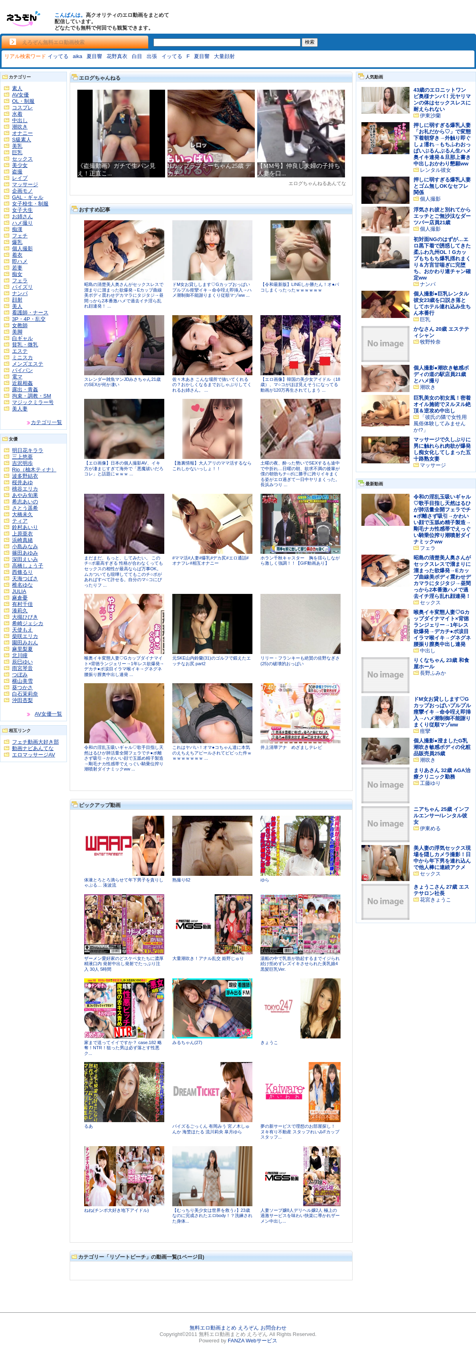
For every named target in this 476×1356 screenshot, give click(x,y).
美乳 (17, 146)
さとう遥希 (25, 508)
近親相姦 (22, 383)
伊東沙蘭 (430, 116)
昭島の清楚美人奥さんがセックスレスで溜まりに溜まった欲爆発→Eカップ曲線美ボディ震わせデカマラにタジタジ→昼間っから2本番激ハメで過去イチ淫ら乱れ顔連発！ (442, 577)
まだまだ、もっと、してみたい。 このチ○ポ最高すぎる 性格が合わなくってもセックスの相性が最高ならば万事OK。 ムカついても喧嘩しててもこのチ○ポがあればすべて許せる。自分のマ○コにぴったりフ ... (123, 571)
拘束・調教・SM (31, 396)
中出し (20, 120)
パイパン (22, 370)
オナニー (22, 133)
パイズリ (22, 287)
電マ (17, 377)
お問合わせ (273, 1328)
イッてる (58, 56)
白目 (137, 56)
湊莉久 (20, 611)
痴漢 (17, 229)
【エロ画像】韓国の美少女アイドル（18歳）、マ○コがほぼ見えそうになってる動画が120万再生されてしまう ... (300, 384)
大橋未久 (22, 514)
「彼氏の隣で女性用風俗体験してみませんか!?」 (440, 423)
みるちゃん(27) (187, 1042)
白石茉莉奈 (25, 694)
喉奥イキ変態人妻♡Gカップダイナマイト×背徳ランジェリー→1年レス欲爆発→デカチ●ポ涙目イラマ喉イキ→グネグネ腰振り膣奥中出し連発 (442, 628)
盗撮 (17, 172)
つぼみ (20, 675)
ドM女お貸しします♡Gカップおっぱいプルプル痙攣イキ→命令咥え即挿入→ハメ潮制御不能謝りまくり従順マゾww (442, 712)
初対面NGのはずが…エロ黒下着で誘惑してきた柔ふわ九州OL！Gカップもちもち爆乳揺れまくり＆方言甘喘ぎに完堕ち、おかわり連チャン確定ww (442, 258)
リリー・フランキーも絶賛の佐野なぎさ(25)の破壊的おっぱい (300, 661)
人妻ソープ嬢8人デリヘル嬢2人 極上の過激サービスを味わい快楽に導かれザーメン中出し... (300, 1215)
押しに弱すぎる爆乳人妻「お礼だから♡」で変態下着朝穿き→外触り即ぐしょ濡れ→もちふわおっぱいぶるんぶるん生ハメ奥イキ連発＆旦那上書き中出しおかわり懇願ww (442, 144)
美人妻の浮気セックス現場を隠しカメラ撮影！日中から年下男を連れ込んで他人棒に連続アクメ (442, 857)
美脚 (17, 332)
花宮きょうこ (435, 900)
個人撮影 (22, 248)
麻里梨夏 (22, 649)
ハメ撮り (22, 223)
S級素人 (21, 140)
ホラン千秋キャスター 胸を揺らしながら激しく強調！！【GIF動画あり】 (300, 560)
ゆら (264, 879)
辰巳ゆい (22, 662)
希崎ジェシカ (27, 623)
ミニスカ (22, 357)
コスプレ (22, 108)
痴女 (17, 274)
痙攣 (425, 731)
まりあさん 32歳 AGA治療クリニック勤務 (441, 773)
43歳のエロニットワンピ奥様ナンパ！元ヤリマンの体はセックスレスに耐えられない (442, 99)
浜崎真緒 (22, 540)
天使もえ (22, 630)
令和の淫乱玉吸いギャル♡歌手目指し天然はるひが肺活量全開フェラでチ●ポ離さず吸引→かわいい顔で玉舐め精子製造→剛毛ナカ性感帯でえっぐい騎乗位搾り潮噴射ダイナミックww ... (123, 758)
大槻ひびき (25, 617)
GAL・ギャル (27, 197)
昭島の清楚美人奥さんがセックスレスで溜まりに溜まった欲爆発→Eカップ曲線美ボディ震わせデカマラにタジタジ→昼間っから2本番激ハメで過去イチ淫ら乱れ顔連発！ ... (123, 295)
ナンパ (20, 293)
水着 (17, 114)
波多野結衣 (25, 476)
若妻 (17, 268)
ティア (20, 521)
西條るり (22, 572)
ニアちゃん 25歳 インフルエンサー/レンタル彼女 (441, 815)
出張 (152, 56)
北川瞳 (20, 655)
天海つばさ (25, 578)
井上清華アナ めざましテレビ (291, 747)
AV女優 (20, 95)
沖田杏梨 (22, 700)
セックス (22, 159)
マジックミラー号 (33, 402)
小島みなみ (25, 546)
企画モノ (22, 191)
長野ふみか (433, 673)
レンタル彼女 (435, 170)
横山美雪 (22, 681)
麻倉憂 (20, 598)
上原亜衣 (22, 534)
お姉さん (22, 216)
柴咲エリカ (25, 636)
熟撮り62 (181, 879)
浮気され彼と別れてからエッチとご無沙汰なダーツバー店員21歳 (442, 216)
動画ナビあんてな (33, 748)
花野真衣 (117, 56)
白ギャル (22, 338)
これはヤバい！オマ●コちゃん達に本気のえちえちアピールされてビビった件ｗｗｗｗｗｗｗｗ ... (212, 752)
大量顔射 (224, 56)
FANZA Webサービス (252, 1341)
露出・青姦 (25, 389)
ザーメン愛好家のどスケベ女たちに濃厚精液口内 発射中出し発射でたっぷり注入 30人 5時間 (123, 964)
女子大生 (22, 210)
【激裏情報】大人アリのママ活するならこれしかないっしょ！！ (212, 466)
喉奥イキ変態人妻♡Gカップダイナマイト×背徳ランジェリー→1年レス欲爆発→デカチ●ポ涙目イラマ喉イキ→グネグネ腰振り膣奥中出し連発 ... (124, 666)
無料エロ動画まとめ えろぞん (224, 1328)
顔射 (17, 300)
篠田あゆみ (25, 553)
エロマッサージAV (33, 755)
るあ (88, 1126)
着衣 (17, 255)
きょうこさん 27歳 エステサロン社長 (441, 890)
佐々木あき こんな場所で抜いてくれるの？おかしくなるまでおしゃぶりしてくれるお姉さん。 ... (212, 384)
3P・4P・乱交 (29, 319)
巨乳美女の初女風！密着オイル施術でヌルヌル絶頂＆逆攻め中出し (442, 404)
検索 (310, 42)
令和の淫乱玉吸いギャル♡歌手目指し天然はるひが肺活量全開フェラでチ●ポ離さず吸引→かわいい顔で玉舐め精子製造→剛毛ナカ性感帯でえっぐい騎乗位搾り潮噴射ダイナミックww (442, 519)
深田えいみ (25, 559)
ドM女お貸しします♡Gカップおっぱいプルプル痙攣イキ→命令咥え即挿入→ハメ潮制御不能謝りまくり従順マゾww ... (212, 290)
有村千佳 (22, 604)
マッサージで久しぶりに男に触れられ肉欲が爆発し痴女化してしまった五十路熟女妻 (442, 449)
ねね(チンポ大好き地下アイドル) (116, 1210)
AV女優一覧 (48, 714)
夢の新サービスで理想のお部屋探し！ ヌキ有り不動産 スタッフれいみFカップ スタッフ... (299, 1131)
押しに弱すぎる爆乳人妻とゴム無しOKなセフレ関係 (442, 186)
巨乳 (17, 152)
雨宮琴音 (22, 668)
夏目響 (94, 56)
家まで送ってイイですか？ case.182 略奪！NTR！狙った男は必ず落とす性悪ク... (123, 1048)
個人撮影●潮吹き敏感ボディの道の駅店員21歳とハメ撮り (441, 374)
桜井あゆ (22, 482)
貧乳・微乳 (25, 345)
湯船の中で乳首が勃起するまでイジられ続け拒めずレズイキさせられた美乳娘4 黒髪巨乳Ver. (300, 964)
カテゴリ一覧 (46, 422)
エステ (20, 351)
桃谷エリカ (25, 489)
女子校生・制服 (30, 204)
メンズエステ (27, 364)
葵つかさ (22, 687)
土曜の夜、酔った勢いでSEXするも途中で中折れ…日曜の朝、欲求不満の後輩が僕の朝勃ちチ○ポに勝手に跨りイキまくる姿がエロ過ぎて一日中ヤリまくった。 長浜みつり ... (300, 474)
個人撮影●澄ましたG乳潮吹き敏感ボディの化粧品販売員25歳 (442, 747)
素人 (17, 88)
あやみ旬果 (25, 495)
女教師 (20, 325)
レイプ (20, 178)
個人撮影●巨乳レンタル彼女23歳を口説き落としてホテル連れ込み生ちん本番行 (442, 303)
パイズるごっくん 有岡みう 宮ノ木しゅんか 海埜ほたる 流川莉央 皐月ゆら (211, 1129)
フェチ (20, 236)
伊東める (430, 828)
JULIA (19, 591)
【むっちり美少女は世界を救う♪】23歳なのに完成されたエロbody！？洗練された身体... (212, 1215)
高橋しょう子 (27, 566)
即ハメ (20, 261)
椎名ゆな (22, 585)
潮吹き (20, 127)
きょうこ (269, 1042)
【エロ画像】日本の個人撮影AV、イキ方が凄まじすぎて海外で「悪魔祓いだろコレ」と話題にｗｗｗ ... (123, 468)
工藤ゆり (430, 783)
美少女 (20, 165)
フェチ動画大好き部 (35, 742)
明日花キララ (27, 450)
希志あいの (25, 502)
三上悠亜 (22, 457)
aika (77, 56)
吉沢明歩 (22, 463)
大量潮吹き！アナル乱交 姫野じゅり (208, 958)
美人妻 (20, 409)
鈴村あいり (25, 527)
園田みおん (25, 643)
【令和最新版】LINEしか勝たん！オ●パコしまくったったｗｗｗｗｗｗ (299, 287)
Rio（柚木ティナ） (34, 470)
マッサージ (25, 184)
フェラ (20, 281)
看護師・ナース (30, 313)
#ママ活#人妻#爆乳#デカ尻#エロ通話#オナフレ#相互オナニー (210, 560)
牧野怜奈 (430, 342)
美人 (17, 306)
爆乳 (17, 242)
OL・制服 (23, 101)
